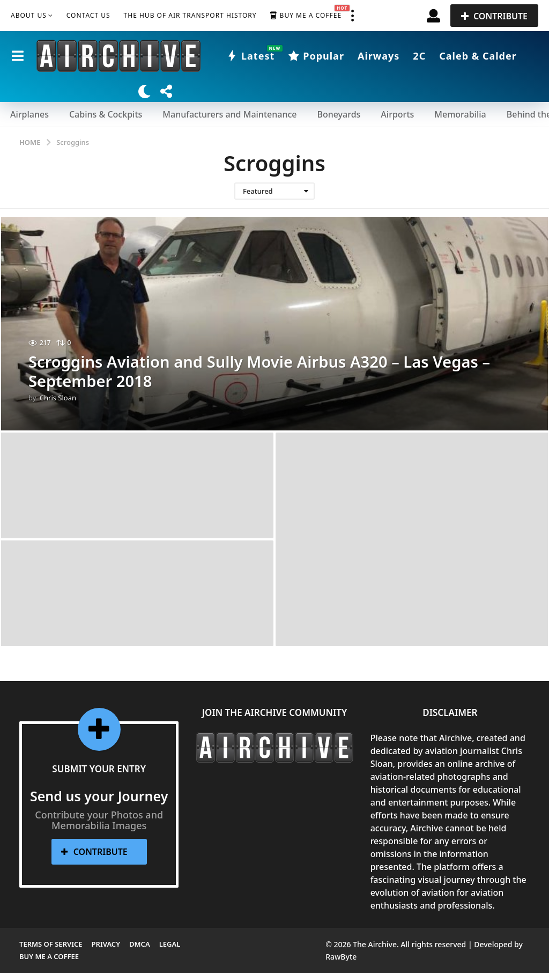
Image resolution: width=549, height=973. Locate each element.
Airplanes (29, 114)
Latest (250, 56)
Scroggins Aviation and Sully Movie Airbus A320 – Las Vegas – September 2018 (265, 371)
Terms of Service (51, 944)
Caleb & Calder (478, 55)
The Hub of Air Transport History (190, 15)
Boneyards (338, 114)
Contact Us (88, 15)
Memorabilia (460, 114)
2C (419, 55)
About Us (29, 15)
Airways (378, 55)
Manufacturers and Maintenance (229, 114)
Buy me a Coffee (306, 15)
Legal (170, 944)
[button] (352, 15)
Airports (397, 114)
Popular (316, 56)
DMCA (139, 944)
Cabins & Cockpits (105, 114)
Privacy (106, 944)
